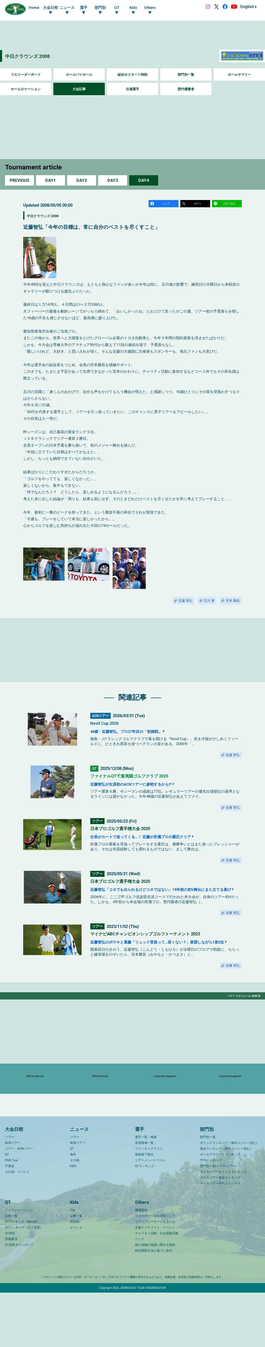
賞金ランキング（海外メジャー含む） (226, 1203)
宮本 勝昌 (230, 604)
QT (7, 1208)
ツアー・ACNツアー (19, 1203)
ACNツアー (12, 1197)
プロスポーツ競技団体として (155, 1270)
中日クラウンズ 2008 (35, 55)
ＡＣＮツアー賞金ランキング (220, 1232)
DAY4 (143, 180)
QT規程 (10, 1287)
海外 (73, 1208)
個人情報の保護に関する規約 (155, 1299)
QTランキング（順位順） (22, 1276)
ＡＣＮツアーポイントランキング (223, 1226)
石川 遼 (202, 604)
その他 (74, 1214)
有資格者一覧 (144, 1197)
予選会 (9, 1220)
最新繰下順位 (144, 1208)
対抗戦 (74, 1276)
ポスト (198, 204)
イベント (76, 1282)
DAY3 (112, 180)
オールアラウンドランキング (220, 1208)
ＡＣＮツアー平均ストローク (220, 1237)
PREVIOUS (19, 180)
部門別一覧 (186, 74)
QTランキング (144, 1220)
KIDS (73, 1220)
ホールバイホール (79, 74)
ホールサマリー (239, 74)
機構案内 (141, 1264)
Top (72, 1264)
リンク (139, 1293)
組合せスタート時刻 (132, 74)
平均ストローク (211, 1214)
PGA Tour (11, 1214)
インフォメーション (19, 1264)
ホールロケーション (25, 89)
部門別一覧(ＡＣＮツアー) (218, 1220)
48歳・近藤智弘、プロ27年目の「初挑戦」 (138, 736)
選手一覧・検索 (146, 1191)
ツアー (9, 1191)
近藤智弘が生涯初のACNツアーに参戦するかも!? (145, 791)
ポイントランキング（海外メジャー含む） (229, 1197)
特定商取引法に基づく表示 (153, 1305)
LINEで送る (230, 204)
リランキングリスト (149, 1203)
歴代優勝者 (186, 89)
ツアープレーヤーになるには (155, 1276)
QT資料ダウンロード (19, 1299)
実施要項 (11, 1293)
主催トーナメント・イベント (155, 1282)
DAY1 (50, 180)
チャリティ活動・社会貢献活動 (156, 1287)
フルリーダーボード (25, 74)
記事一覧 (11, 1270)
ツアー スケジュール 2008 (240, 1025)
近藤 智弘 (174, 604)
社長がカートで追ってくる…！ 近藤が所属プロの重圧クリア (159, 847)
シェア (167, 204)
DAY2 (81, 180)
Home (34, 7)
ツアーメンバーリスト (150, 1214)
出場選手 (132, 89)
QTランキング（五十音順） (24, 1282)
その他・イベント (17, 1226)
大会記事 (79, 89)
